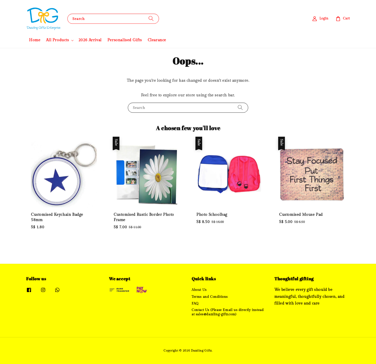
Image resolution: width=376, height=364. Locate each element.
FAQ (195, 303)
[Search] (151, 18)
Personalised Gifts (124, 40)
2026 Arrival (90, 40)
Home (34, 40)
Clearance (157, 40)
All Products (57, 40)
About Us (199, 290)
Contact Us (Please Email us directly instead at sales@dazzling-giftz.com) (228, 312)
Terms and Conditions (210, 297)
